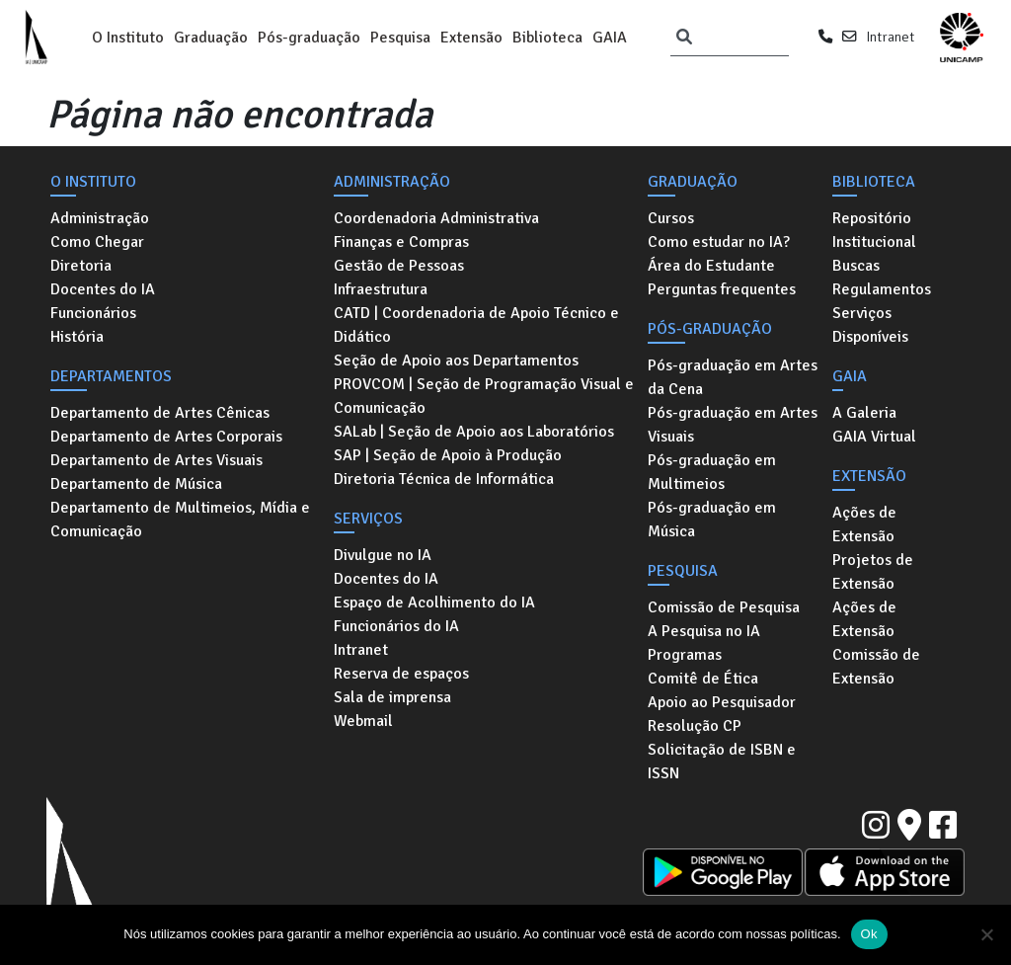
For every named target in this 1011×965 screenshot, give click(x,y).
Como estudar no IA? (719, 242)
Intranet (890, 36)
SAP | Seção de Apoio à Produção (448, 455)
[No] (986, 934)
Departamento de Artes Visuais (156, 460)
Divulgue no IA (382, 555)
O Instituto (128, 37)
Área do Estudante (711, 266)
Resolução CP (694, 726)
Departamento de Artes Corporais (166, 436)
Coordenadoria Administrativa (436, 218)
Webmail (363, 721)
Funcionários (93, 313)
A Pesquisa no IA (704, 631)
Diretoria (81, 266)
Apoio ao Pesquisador (722, 702)
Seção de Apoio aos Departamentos (456, 360)
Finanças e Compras (401, 242)
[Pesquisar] (684, 37)
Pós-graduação (309, 37)
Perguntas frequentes (722, 289)
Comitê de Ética (703, 678)
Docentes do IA (102, 289)
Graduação (211, 37)
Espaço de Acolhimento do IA (434, 602)
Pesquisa (400, 37)
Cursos (671, 218)
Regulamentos (881, 289)
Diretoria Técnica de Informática (444, 479)
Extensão (471, 37)
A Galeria (864, 413)
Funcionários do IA (396, 626)
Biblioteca (547, 37)
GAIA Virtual (874, 436)
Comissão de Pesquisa (724, 607)
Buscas (856, 266)
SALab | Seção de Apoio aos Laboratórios (474, 432)
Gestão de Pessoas (399, 266)
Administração (99, 218)
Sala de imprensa (392, 697)
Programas (685, 655)
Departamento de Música (136, 484)
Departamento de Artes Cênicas (160, 413)
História (77, 337)
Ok (869, 933)
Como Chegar (97, 242)
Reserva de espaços (401, 674)
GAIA (609, 37)
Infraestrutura (381, 289)
